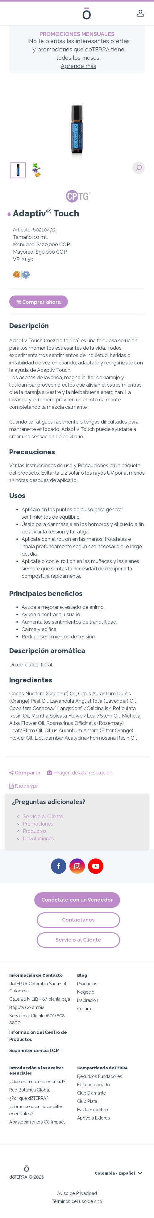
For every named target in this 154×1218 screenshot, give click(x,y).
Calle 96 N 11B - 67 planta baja (39, 999)
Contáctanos (78, 920)
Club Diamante (91, 1092)
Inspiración (87, 1000)
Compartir (25, 773)
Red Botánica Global (29, 1089)
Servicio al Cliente (43, 816)
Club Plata (87, 1101)
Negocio (85, 992)
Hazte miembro (92, 1109)
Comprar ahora (38, 302)
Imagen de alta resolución (79, 773)
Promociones (38, 824)
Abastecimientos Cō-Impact (37, 1121)
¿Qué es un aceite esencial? (37, 1081)
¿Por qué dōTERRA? (28, 1098)
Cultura (84, 1008)
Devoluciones (38, 839)
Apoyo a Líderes (93, 1117)
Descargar (23, 786)
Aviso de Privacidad (77, 1193)
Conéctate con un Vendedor (77, 900)
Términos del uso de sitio (77, 1201)
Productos (35, 831)
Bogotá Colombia (26, 1007)
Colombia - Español (115, 1173)
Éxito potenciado (93, 1084)
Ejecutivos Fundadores (100, 1076)
